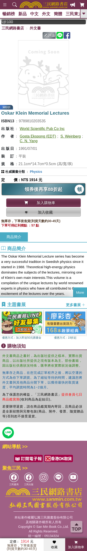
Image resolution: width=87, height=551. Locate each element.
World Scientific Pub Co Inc (42, 129)
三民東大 (74, 14)
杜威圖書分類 (15, 171)
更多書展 (75, 305)
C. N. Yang (29, 141)
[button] (83, 325)
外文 (46, 14)
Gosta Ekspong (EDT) (38, 136)
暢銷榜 (8, 14)
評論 (49, 35)
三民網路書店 (13, 28)
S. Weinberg (70, 136)
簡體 (58, 14)
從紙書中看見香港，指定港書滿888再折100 (12, 22)
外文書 (35, 28)
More (80, 292)
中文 (34, 14)
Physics (36, 171)
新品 (22, 14)
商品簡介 (13, 237)
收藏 (54, 545)
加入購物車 (76, 545)
